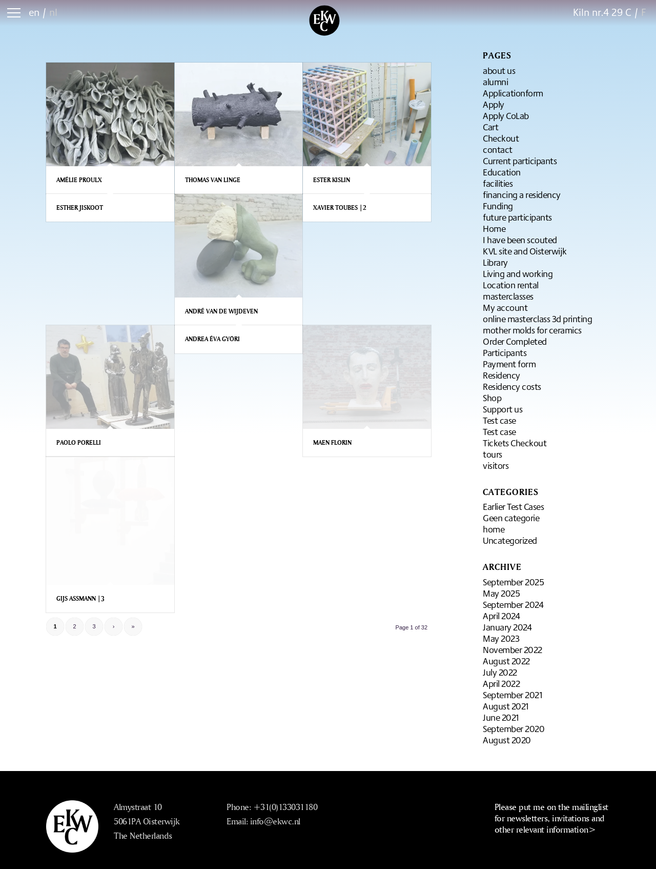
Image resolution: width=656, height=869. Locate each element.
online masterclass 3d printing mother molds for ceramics (537, 324)
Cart (490, 126)
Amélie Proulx (79, 180)
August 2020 (507, 739)
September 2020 (513, 728)
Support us (502, 409)
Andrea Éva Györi (212, 339)
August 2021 (506, 706)
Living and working (517, 273)
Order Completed (515, 341)
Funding (498, 205)
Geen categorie (511, 517)
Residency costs (512, 386)
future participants (517, 217)
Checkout (501, 138)
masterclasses (508, 296)
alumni (495, 81)
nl (53, 12)
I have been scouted (520, 239)
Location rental (511, 284)
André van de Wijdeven (221, 311)
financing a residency (522, 194)
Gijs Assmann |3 (80, 598)
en (34, 12)
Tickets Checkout (514, 442)
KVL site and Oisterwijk (525, 251)
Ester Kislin (331, 180)
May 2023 (501, 638)
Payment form (509, 363)
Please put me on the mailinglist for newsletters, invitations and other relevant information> (551, 818)
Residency (501, 375)
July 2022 (500, 672)
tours (492, 454)
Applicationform (513, 93)
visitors (495, 465)
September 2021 (512, 694)
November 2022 (512, 649)
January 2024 (507, 627)
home (493, 529)
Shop (492, 397)
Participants (504, 352)
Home (494, 228)
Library (495, 262)
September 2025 (513, 581)
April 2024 (501, 615)
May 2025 (501, 593)
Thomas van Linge (212, 180)
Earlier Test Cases (513, 506)
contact (497, 149)
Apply (493, 104)
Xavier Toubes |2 (339, 207)
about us (499, 70)
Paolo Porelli (78, 442)
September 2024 (513, 604)
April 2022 (501, 683)
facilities (497, 183)
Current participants (520, 160)
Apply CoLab (506, 115)
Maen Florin (332, 442)
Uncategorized (510, 540)
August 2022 (506, 660)
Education (502, 172)
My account (505, 307)
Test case (499, 420)
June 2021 (501, 717)
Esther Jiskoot (79, 207)
